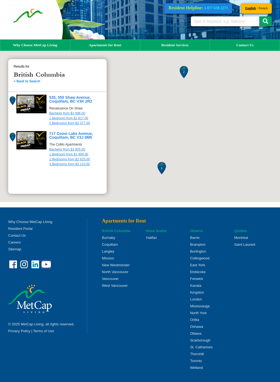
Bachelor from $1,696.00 (67, 113)
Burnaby (108, 238)
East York (197, 265)
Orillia (194, 320)
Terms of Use (43, 331)
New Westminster (116, 265)
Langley (108, 251)
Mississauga (200, 306)
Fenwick (196, 279)
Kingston (197, 292)
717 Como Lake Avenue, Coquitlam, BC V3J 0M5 (71, 135)
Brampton (197, 244)
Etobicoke (198, 272)
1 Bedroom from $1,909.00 (68, 154)
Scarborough (200, 340)
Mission (108, 258)
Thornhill (197, 354)
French (263, 8)
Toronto (196, 361)
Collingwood (199, 258)
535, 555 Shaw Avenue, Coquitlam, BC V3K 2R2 (70, 99)
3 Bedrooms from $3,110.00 (69, 164)
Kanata (195, 285)
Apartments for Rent (105, 45)
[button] (162, 168)
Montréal (241, 238)
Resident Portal (20, 229)
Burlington (198, 251)
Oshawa (196, 327)
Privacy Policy (19, 331)
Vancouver (110, 279)
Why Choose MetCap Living (35, 45)
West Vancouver (115, 285)
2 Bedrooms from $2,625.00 (69, 159)
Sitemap (14, 249)
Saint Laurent (244, 244)
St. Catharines (201, 347)
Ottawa (195, 333)
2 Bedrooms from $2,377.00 (69, 123)
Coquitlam (110, 244)
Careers (14, 242)
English (250, 8)
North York (198, 313)
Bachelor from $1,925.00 (67, 149)
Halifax (151, 238)
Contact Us (244, 45)
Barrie (195, 238)
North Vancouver (115, 272)
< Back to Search (27, 81)
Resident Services (174, 45)
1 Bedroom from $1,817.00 (68, 118)
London (196, 299)
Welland (196, 368)
